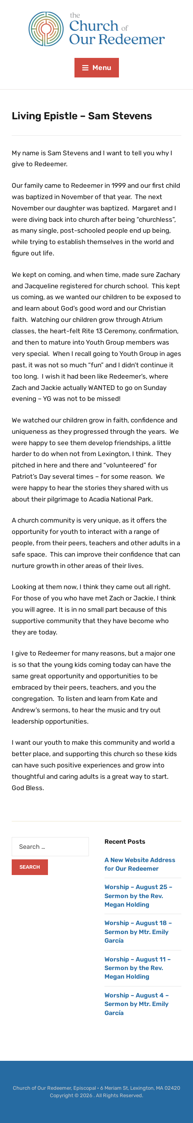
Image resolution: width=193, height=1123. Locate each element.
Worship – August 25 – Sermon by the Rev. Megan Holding (138, 895)
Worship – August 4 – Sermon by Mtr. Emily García (136, 1004)
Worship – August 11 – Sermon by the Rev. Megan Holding (137, 968)
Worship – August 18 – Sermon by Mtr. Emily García (138, 931)
